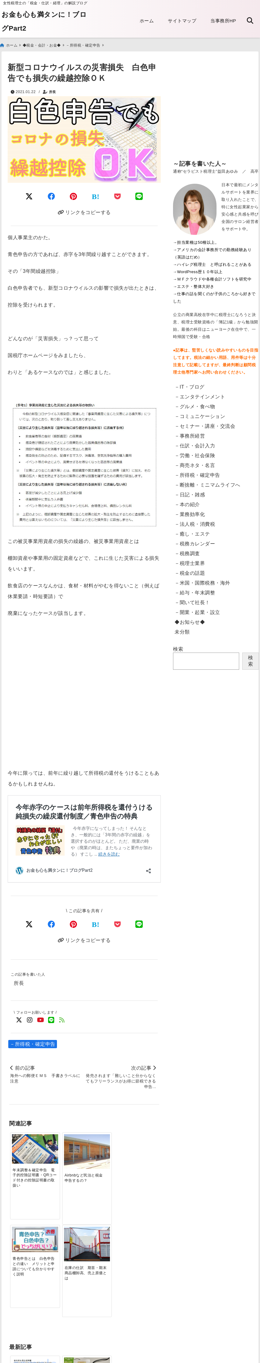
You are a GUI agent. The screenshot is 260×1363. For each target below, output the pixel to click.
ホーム (147, 20)
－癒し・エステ (192, 533)
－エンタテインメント (200, 395)
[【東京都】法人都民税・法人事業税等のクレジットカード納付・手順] (140, 1247)
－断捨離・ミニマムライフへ (207, 484)
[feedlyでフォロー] (62, 1019)
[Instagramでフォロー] (29, 1019)
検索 (178, 648)
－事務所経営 (190, 435)
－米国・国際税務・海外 (202, 582)
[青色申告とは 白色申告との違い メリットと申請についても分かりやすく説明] (103, 1143)
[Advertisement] (216, 109)
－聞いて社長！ (192, 601)
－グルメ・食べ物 (195, 405)
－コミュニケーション (200, 415)
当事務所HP (223, 20)
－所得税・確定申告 (32, 1043)
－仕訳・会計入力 (195, 444)
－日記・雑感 (190, 493)
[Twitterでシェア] (29, 195)
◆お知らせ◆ (190, 621)
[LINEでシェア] (139, 195)
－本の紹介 (187, 503)
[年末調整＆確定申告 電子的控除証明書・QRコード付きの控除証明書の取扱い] (28, 1144)
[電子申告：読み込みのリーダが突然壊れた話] (65, 1244)
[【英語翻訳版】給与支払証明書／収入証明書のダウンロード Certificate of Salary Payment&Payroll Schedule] (28, 1243)
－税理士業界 (190, 562)
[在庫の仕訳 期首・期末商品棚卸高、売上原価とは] (140, 1146)
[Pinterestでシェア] (73, 195)
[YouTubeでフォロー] (40, 1019)
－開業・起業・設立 (197, 611)
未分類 (182, 631)
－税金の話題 (190, 572)
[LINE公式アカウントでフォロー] (51, 1019)
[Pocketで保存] (117, 923)
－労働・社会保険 (195, 454)
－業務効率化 (190, 513)
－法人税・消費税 (195, 523)
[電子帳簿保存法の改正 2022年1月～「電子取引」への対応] (103, 1242)
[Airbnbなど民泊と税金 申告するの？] (65, 1146)
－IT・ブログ (190, 386)
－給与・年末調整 (195, 591)
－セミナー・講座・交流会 (205, 425)
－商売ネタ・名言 (195, 464)
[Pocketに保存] (117, 195)
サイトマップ (182, 20)
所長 (52, 91)
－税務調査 (187, 552)
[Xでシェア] (29, 923)
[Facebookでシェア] (51, 195)
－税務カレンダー (195, 542)
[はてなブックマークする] (96, 196)
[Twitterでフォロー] (19, 1019)
